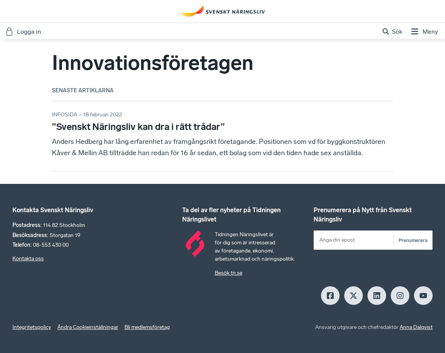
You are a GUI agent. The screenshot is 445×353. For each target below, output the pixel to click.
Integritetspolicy (31, 327)
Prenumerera (413, 240)
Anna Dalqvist (416, 327)
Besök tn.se (228, 273)
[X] (353, 295)
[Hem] (222, 11)
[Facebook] (330, 295)
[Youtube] (423, 295)
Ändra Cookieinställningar (87, 327)
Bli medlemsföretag (147, 327)
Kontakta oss (28, 258)
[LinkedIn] (376, 295)
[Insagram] (400, 295)
